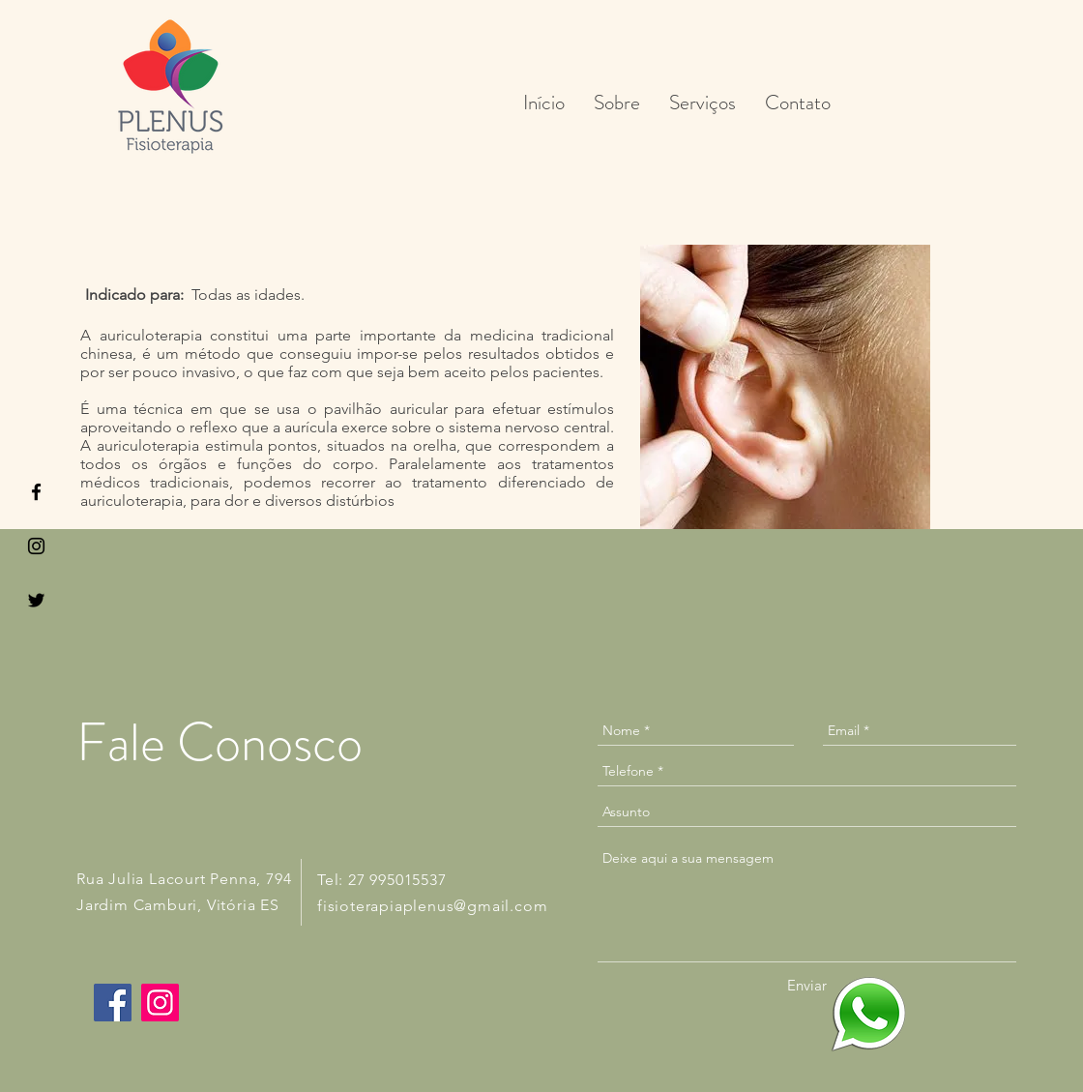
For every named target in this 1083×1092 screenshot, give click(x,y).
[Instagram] (160, 1002)
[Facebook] (113, 1002)
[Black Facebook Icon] (36, 492)
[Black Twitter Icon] (36, 600)
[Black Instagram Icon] (36, 546)
